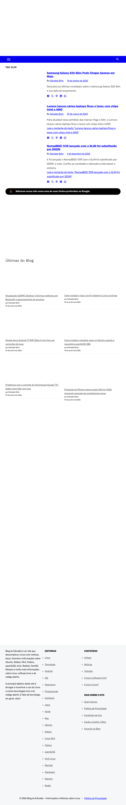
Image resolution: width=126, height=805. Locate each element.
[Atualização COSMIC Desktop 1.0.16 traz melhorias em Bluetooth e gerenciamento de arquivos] (28, 280)
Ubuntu (48, 725)
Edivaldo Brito (56, 81)
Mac (47, 718)
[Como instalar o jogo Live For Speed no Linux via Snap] (87, 280)
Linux (47, 658)
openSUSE (50, 752)
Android (49, 671)
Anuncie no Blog (92, 729)
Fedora (48, 745)
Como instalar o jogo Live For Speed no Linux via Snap (90, 295)
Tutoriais (88, 671)
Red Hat (49, 765)
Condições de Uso (93, 715)
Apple (47, 711)
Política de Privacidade (95, 708)
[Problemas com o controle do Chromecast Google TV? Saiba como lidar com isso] (28, 370)
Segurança (50, 684)
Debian (48, 732)
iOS (46, 678)
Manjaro (49, 779)
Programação (51, 691)
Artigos (87, 658)
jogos (47, 705)
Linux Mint (50, 738)
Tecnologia (50, 664)
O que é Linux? (91, 684)
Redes (48, 785)
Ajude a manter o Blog (95, 722)
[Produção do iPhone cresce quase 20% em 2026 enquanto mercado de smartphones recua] (87, 372)
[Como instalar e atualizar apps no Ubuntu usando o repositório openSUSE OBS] (87, 325)
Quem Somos (90, 702)
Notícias (88, 664)
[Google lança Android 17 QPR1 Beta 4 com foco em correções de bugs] (28, 325)
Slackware (50, 772)
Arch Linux (50, 759)
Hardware (49, 698)
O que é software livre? (95, 678)
